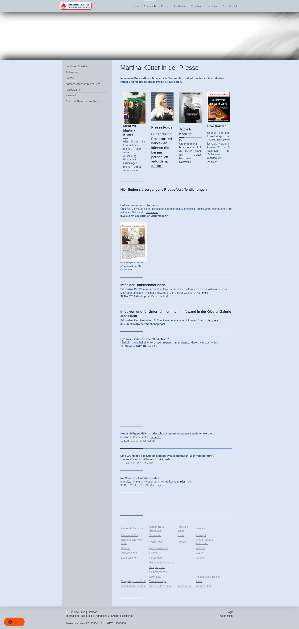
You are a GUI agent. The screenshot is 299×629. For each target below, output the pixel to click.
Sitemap (92, 612)
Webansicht (226, 615)
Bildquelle (87, 615)
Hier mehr (155, 437)
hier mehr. (152, 212)
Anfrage (212, 161)
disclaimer (127, 615)
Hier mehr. (165, 459)
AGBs (115, 615)
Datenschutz (102, 615)
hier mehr (202, 292)
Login (230, 612)
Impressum (72, 615)
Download (185, 161)
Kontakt (157, 166)
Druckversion (76, 612)
